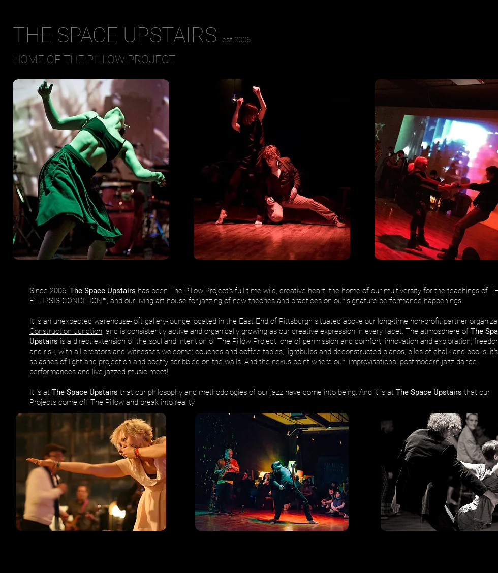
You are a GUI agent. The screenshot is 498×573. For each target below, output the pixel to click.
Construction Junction (65, 331)
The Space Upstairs (103, 290)
